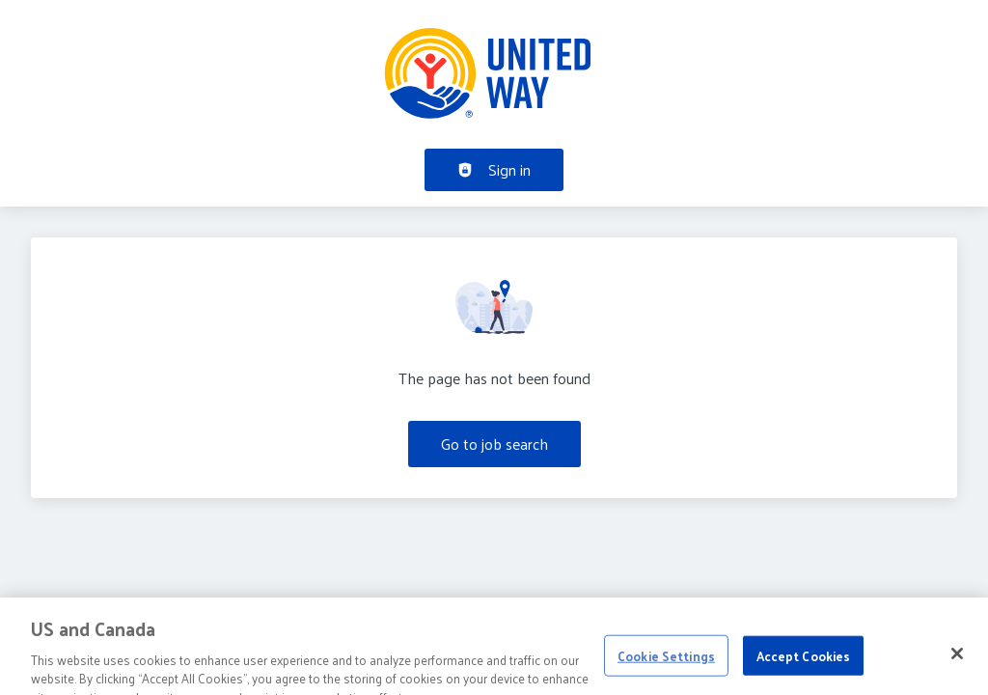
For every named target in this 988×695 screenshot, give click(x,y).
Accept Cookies (803, 667)
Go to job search (494, 444)
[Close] (957, 665)
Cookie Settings (666, 667)
